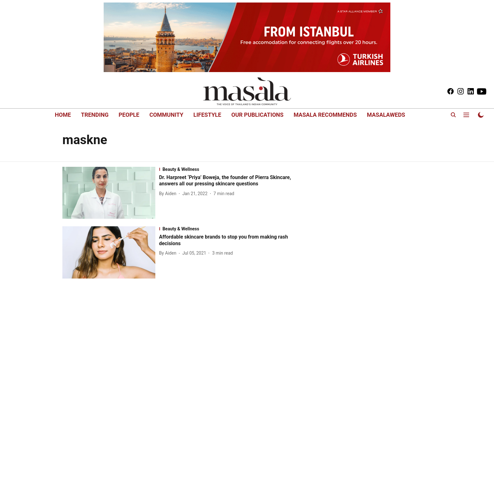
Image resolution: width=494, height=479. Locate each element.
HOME (63, 114)
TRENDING (94, 114)
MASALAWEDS (386, 114)
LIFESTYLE (207, 114)
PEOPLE (129, 114)
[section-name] (231, 169)
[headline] (231, 181)
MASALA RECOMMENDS (325, 114)
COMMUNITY (166, 114)
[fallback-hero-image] (110, 193)
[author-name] (169, 193)
